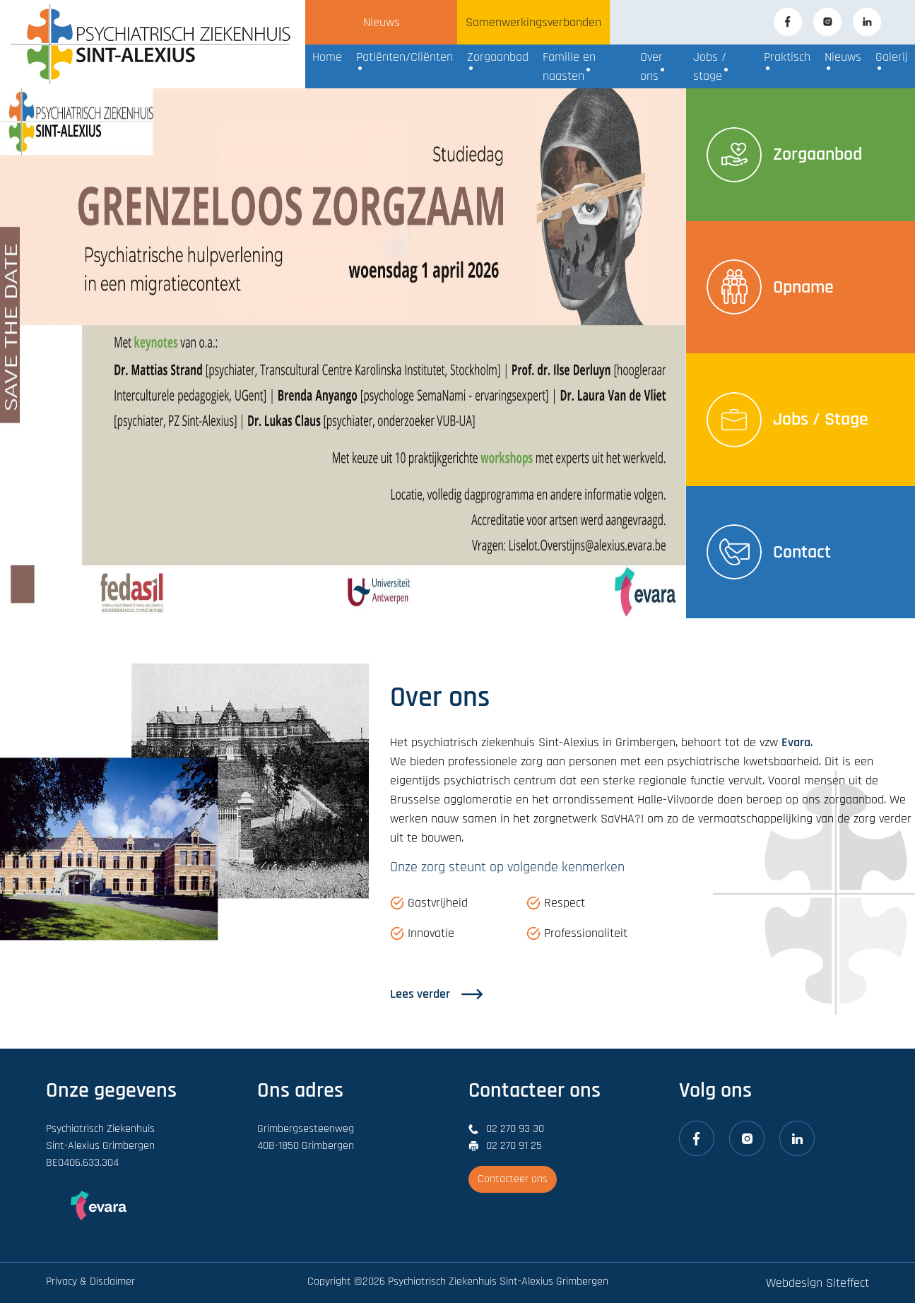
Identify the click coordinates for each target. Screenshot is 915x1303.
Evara (795, 742)
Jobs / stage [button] (709, 66)
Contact (769, 551)
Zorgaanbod (784, 154)
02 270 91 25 (514, 1145)
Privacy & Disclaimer (90, 1281)
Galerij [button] (891, 57)
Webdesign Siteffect (817, 1283)
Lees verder (436, 994)
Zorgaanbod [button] (498, 57)
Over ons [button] (651, 66)
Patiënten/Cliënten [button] (404, 57)
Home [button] (327, 57)
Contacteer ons (513, 1179)
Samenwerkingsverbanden (533, 22)
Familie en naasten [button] (569, 66)
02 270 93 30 (515, 1128)
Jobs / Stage (787, 419)
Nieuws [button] (843, 57)
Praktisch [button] (787, 57)
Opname (770, 286)
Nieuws (381, 22)
